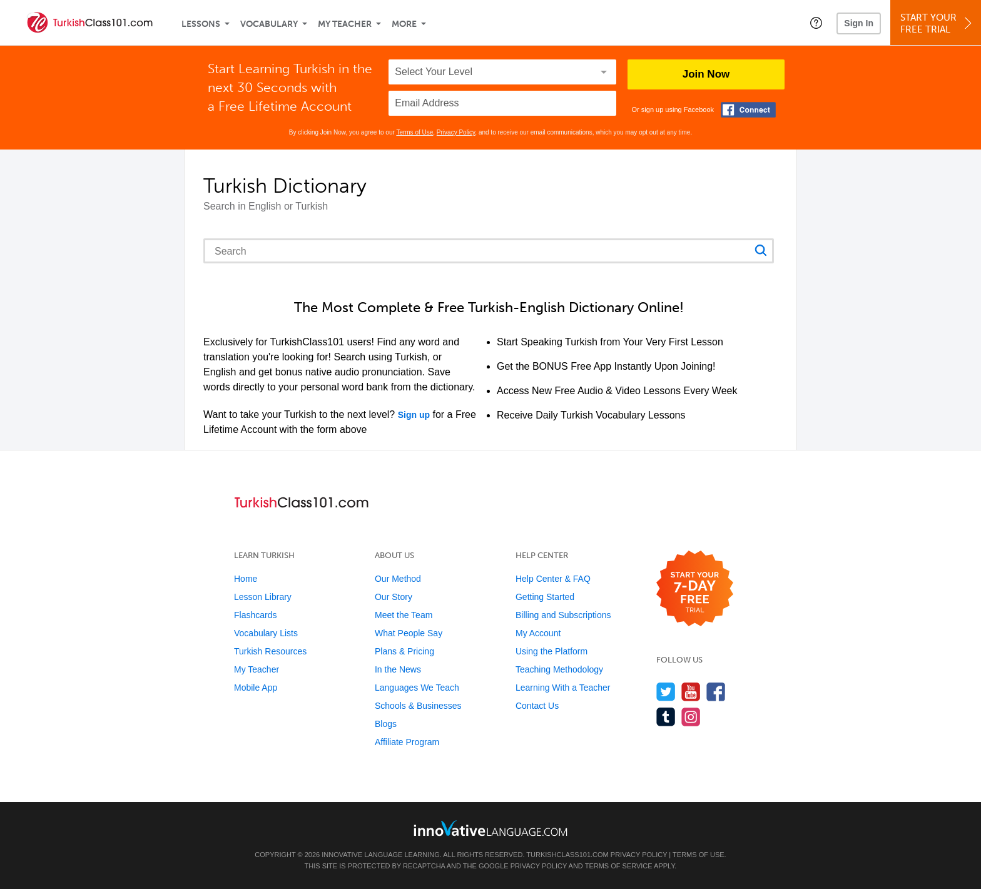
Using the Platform (551, 651)
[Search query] (488, 250)
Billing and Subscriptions (563, 615)
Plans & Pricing (404, 651)
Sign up (414, 415)
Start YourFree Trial (937, 23)
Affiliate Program (407, 742)
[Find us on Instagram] (691, 716)
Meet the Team (403, 615)
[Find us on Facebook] (716, 691)
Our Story (393, 597)
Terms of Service (619, 866)
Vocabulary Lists (266, 633)
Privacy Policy (456, 132)
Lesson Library (263, 597)
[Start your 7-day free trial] (694, 589)
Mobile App (255, 688)
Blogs (386, 724)
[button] (816, 22)
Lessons (200, 24)
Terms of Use (414, 132)
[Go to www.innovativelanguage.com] (490, 828)
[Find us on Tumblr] (666, 716)
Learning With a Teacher (563, 688)
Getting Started (545, 597)
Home (245, 579)
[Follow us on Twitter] (666, 691)
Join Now (706, 74)
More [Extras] (404, 24)
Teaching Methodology (559, 669)
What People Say (408, 633)
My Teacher (345, 24)
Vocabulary (269, 24)
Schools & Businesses (418, 706)
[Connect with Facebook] (748, 110)
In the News (398, 669)
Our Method (398, 579)
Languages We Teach (417, 688)
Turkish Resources (270, 651)
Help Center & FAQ (553, 579)
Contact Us (537, 706)
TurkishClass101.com (567, 854)
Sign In (858, 23)
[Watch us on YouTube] (691, 691)
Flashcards (255, 615)
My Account (538, 633)
